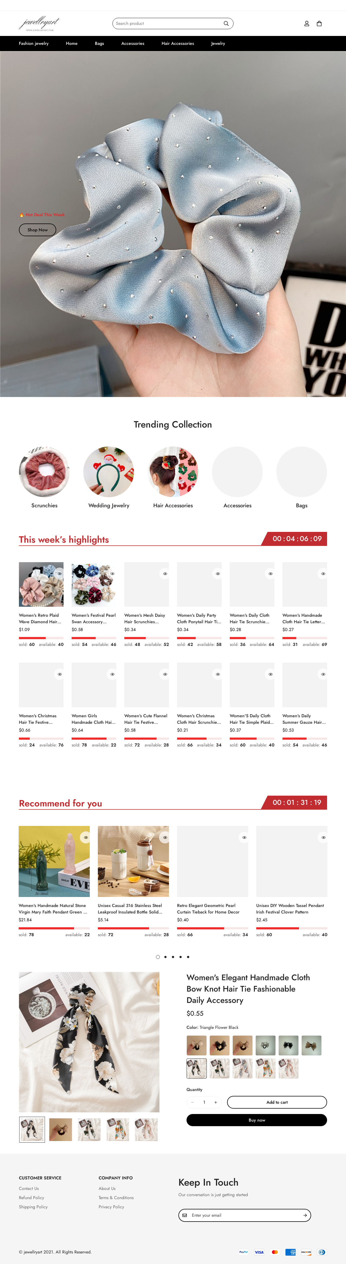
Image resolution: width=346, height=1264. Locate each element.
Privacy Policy (111, 1207)
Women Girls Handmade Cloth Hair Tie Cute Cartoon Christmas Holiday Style (92, 719)
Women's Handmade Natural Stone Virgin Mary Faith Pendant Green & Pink (52, 908)
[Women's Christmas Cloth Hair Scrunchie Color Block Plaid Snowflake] (199, 685)
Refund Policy (31, 1198)
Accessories (132, 43)
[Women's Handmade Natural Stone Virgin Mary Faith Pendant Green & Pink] (54, 861)
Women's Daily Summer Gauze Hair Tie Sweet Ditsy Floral (302, 719)
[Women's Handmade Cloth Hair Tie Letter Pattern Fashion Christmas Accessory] (304, 584)
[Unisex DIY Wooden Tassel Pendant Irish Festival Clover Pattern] (291, 861)
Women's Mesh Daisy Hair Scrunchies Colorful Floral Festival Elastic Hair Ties (145, 618)
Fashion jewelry (34, 43)
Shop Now (38, 230)
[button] (319, 23)
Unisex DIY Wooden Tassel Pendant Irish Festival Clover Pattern (290, 908)
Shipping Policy (33, 1207)
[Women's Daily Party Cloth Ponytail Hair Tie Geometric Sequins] (199, 584)
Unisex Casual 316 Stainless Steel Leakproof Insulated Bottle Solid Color (130, 908)
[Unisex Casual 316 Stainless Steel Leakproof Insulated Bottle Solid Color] (133, 861)
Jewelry (218, 43)
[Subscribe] (305, 1215)
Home (72, 43)
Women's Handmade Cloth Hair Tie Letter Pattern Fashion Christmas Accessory (302, 618)
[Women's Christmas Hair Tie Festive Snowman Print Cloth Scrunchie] (41, 685)
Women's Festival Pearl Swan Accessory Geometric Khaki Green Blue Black (94, 618)
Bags (99, 43)
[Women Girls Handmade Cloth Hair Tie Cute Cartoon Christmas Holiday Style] (94, 685)
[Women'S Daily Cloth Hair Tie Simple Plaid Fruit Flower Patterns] (252, 685)
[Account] (307, 23)
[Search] (226, 23)
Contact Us (29, 1188)
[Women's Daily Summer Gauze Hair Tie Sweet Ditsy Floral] (304, 685)
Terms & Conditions (116, 1198)
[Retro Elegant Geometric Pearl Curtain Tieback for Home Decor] (212, 861)
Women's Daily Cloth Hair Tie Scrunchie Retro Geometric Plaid (251, 618)
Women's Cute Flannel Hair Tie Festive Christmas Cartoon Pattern (145, 719)
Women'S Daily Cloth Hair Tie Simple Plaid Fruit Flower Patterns (250, 719)
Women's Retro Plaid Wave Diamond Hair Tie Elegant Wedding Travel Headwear (39, 618)
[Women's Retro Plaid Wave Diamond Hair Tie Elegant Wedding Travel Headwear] (41, 584)
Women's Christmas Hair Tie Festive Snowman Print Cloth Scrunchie (39, 719)
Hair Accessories (178, 43)
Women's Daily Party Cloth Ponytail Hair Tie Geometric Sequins (198, 618)
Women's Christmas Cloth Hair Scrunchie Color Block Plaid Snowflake (197, 719)
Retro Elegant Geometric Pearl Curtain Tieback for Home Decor (208, 908)
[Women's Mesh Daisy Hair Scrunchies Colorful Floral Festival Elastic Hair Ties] (146, 584)
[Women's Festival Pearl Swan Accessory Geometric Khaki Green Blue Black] (94, 584)
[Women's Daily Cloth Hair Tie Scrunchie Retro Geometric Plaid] (252, 584)
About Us (107, 1188)
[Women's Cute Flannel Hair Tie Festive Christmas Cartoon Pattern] (146, 685)
